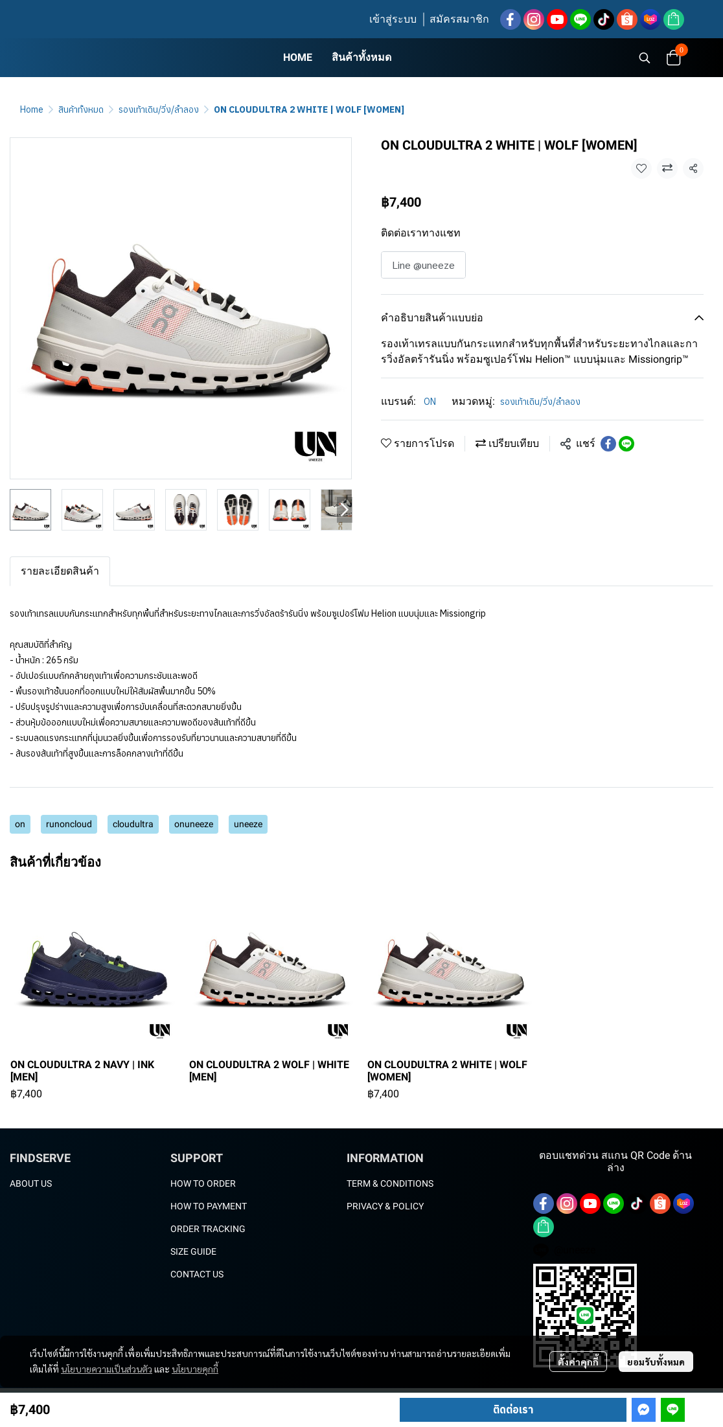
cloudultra (133, 824)
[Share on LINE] (626, 443)
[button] (645, 58)
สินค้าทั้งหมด (81, 109)
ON (430, 401)
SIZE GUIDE (193, 1251)
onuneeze (193, 824)
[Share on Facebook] (608, 443)
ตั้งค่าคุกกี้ (578, 1361)
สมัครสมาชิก (459, 19)
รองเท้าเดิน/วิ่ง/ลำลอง (159, 109)
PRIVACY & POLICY (385, 1206)
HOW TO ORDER (203, 1183)
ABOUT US (31, 1183)
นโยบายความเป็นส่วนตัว (106, 1369)
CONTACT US (197, 1274)
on (20, 824)
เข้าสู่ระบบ (393, 19)
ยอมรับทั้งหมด (656, 1361)
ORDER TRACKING (208, 1229)
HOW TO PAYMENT (208, 1206)
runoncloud (69, 824)
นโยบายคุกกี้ (195, 1369)
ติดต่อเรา (513, 1409)
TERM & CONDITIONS (390, 1183)
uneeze (248, 824)
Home (31, 109)
